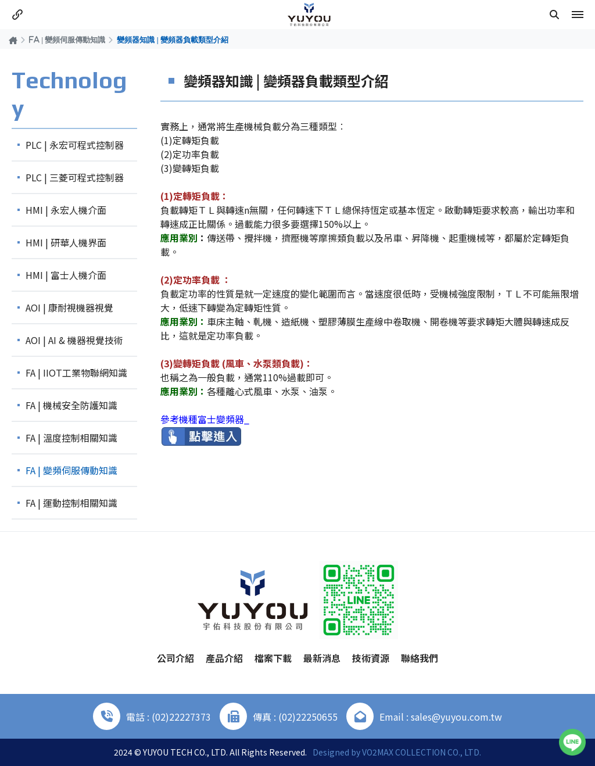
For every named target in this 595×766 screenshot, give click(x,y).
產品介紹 (224, 658)
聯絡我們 (419, 658)
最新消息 (321, 658)
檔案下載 (273, 658)
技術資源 (370, 658)
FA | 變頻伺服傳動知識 (67, 39)
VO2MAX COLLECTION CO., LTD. (421, 752)
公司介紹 (175, 658)
